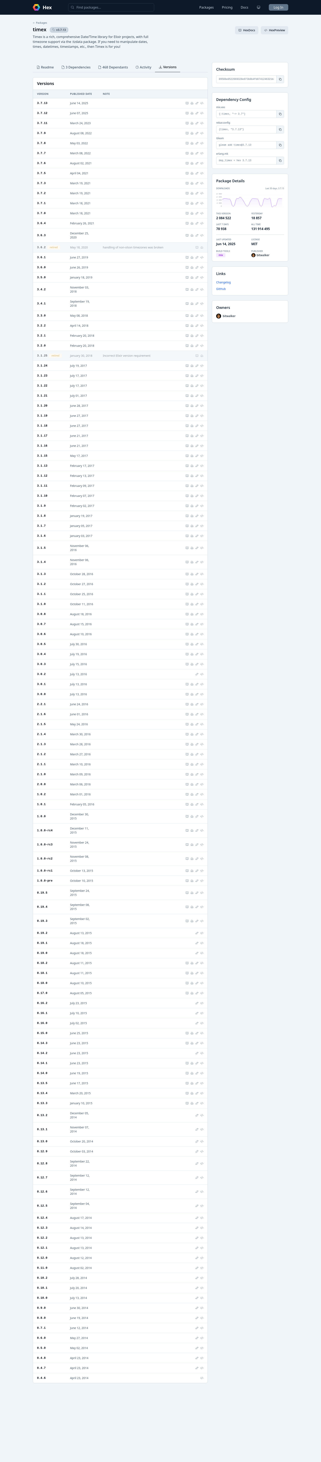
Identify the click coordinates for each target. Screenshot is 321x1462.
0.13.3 (42, 1103)
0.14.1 (42, 1063)
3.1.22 (42, 386)
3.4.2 (41, 289)
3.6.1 (41, 257)
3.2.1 (41, 336)
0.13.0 (42, 1141)
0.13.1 (42, 1129)
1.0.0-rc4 (45, 830)
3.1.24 (42, 366)
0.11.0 (42, 1268)
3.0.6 (41, 634)
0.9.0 (41, 1308)
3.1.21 (42, 396)
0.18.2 (42, 963)
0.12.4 (42, 1218)
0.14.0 (42, 1073)
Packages (206, 7)
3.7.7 (41, 153)
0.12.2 (42, 1238)
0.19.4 (42, 907)
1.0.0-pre (45, 881)
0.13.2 (42, 1115)
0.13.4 (42, 1093)
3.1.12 (42, 476)
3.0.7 (41, 624)
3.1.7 (41, 526)
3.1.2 (41, 584)
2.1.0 (41, 774)
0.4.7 (41, 1368)
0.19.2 (42, 933)
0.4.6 (41, 1378)
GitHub (221, 289)
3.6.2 (41, 247)
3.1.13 (42, 466)
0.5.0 (41, 1348)
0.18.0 (42, 983)
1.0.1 (41, 804)
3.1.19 (42, 416)
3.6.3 (41, 235)
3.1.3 (41, 574)
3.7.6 (41, 163)
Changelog (223, 282)
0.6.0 (41, 1338)
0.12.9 (42, 1151)
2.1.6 (41, 714)
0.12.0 (42, 1258)
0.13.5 (42, 1083)
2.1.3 (41, 744)
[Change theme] (259, 7)
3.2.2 (41, 325)
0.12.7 (42, 1177)
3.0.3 (41, 664)
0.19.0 (42, 953)
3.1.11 (42, 486)
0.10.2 (42, 1278)
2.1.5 (41, 724)
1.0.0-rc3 (45, 844)
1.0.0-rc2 (45, 859)
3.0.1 (41, 684)
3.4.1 (41, 303)
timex (39, 29)
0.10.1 (42, 1288)
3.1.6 (41, 536)
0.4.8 (41, 1358)
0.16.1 (42, 1013)
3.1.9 (41, 506)
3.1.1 (41, 594)
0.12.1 (42, 1248)
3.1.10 (42, 496)
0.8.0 (41, 1318)
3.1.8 (41, 516)
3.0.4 (41, 654)
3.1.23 (42, 376)
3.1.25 (42, 356)
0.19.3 (42, 921)
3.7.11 (42, 123)
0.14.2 (42, 1053)
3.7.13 (42, 103)
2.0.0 (41, 784)
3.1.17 (42, 436)
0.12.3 (42, 1228)
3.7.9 (41, 133)
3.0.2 (41, 674)
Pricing (227, 7)
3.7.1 (41, 203)
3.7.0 (41, 213)
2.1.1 (41, 764)
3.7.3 (41, 183)
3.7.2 (41, 193)
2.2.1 (41, 704)
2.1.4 (41, 734)
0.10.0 (42, 1298)
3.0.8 (41, 614)
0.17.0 (42, 993)
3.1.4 (41, 562)
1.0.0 (41, 816)
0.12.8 (42, 1163)
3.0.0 (41, 694)
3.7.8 (41, 143)
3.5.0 (41, 277)
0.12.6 (42, 1192)
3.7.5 (41, 173)
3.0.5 (41, 644)
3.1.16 (42, 446)
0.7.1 (41, 1328)
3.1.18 (42, 426)
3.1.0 (41, 604)
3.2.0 (41, 346)
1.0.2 (41, 794)
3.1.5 (41, 548)
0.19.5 (42, 893)
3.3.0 (41, 315)
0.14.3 (42, 1043)
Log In (278, 7)
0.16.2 (42, 1003)
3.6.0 (41, 267)
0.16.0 (42, 1023)
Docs (244, 7)
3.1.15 (42, 456)
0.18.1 (42, 973)
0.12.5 (42, 1206)
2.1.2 (41, 754)
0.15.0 (42, 1033)
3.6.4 (41, 223)
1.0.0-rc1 (45, 871)
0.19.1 (42, 943)
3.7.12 (42, 113)
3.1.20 (42, 406)
